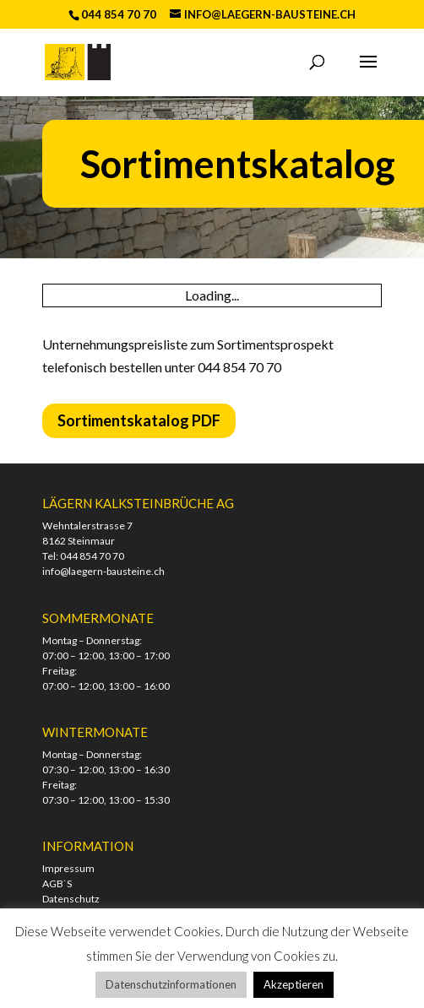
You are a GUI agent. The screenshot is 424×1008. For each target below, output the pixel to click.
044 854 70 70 (92, 556)
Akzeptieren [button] (293, 984)
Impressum (68, 868)
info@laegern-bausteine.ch (103, 571)
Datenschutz (71, 898)
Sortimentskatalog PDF (138, 420)
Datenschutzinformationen (171, 984)
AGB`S (57, 883)
